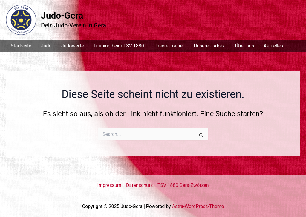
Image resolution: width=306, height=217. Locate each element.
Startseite (21, 46)
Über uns (244, 46)
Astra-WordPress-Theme (198, 206)
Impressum (109, 185)
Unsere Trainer (169, 46)
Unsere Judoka (210, 46)
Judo (46, 46)
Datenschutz (139, 185)
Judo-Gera (62, 15)
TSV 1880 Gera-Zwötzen (183, 185)
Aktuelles (273, 46)
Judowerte (72, 46)
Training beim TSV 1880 (118, 46)
